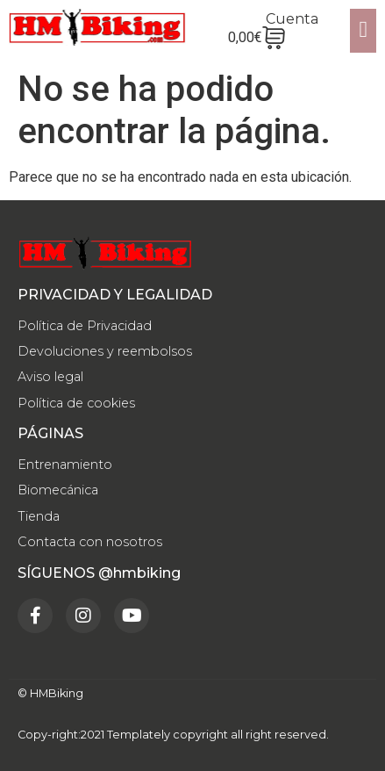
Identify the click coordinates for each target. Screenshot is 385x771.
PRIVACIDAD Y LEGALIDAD (115, 294)
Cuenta (292, 19)
